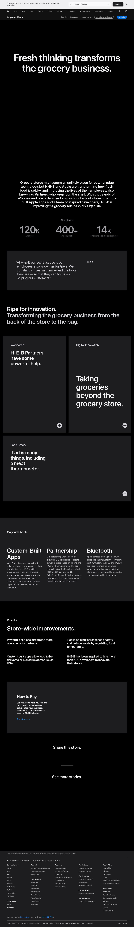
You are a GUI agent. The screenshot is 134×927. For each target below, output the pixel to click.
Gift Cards (10, 896)
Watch (9, 881)
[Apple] (8, 11)
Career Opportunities (110, 898)
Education (106, 871)
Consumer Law (60, 887)
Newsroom (106, 892)
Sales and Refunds (72, 924)
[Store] (15, 11)
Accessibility (107, 868)
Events (105, 907)
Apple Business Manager (104, 17)
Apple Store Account (38, 871)
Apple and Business (85, 868)
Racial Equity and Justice (111, 881)
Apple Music (35, 889)
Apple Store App (60, 868)
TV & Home (11, 887)
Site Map (90, 924)
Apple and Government (87, 901)
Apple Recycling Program (63, 877)
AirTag (9, 890)
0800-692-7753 (47, 917)
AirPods (9, 884)
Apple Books (35, 901)
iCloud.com (35, 874)
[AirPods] (59, 11)
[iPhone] (40, 11)
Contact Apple (108, 910)
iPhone (9, 877)
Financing (58, 874)
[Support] (111, 11)
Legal (83, 924)
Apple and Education (86, 879)
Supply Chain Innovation (111, 884)
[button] (89, 4)
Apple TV (34, 885)
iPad (8, 874)
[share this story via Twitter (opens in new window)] (63, 756)
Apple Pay (10, 907)
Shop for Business (85, 871)
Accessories (11, 893)
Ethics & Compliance (110, 904)
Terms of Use (59, 924)
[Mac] (23, 11)
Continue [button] (118, 4)
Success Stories (86, 17)
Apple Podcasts (36, 898)
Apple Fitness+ (36, 895)
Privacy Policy (48, 924)
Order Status (59, 881)
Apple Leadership (109, 895)
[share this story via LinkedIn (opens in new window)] (55, 756)
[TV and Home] (71, 11)
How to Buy (122, 17)
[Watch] (50, 11)
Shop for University (85, 885)
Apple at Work (15, 17)
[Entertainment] (85, 11)
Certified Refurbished (62, 871)
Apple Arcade (35, 892)
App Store (34, 904)
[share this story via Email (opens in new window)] (71, 756)
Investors (106, 901)
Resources (74, 17)
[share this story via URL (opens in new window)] (78, 756)
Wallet (9, 904)
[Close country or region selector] (126, 4)
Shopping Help (60, 884)
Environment (107, 874)
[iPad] (31, 11)
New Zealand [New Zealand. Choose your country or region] (122, 924)
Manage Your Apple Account (40, 868)
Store (9, 868)
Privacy (105, 877)
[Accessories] (99, 11)
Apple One (34, 882)
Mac (8, 871)
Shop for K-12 (83, 882)
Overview (64, 17)
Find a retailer (25, 917)
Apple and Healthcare (86, 893)
